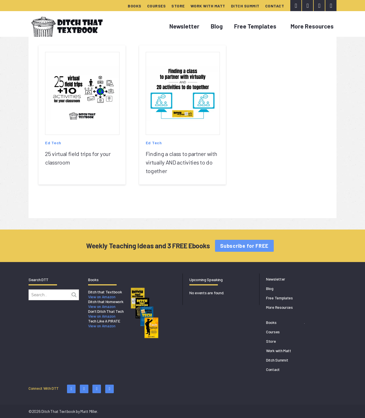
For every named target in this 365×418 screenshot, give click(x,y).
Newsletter (184, 26)
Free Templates (255, 26)
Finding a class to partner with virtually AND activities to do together (181, 162)
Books (134, 5)
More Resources (312, 26)
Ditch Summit (245, 5)
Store (178, 5)
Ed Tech (53, 142)
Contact (274, 5)
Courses (156, 5)
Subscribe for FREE (244, 246)
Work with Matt (207, 5)
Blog (217, 26)
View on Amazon (101, 296)
